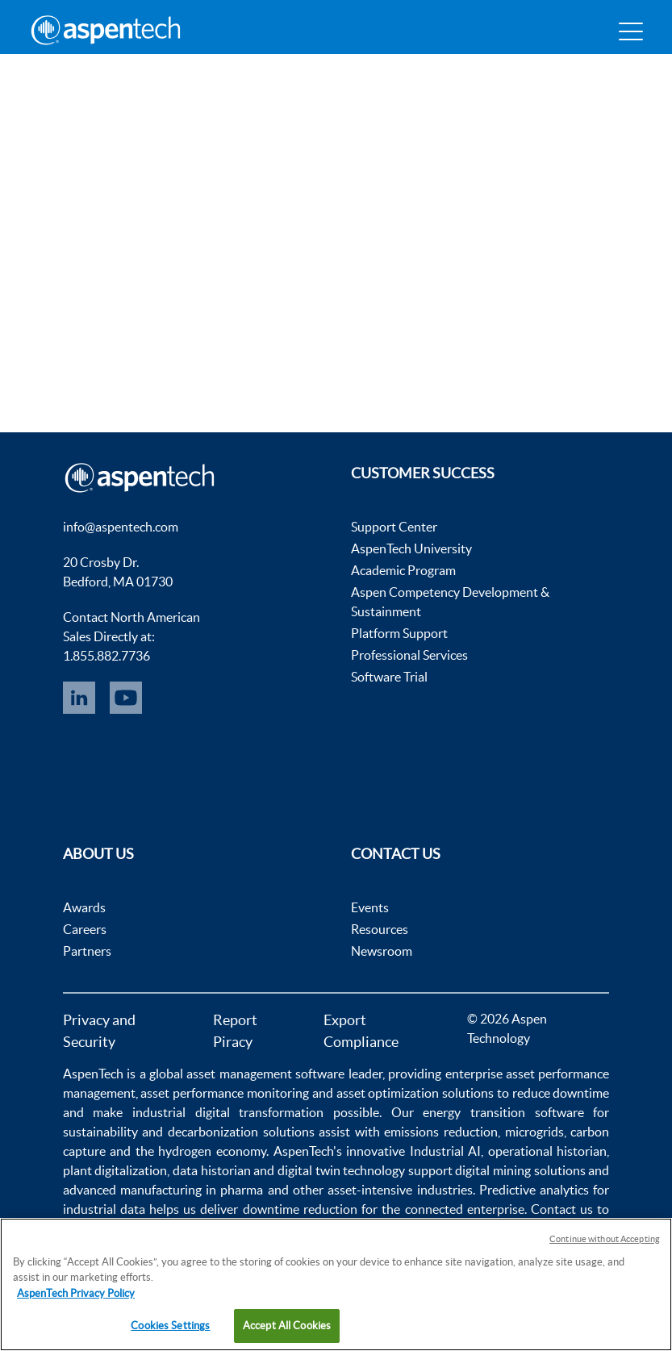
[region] (336, 1284)
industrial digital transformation (227, 1112)
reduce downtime (561, 1093)
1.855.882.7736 (106, 655)
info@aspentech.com (120, 526)
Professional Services (409, 655)
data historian (212, 1170)
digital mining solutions (520, 1170)
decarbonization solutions (241, 1131)
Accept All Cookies (287, 1326)
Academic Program (403, 570)
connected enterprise (464, 1209)
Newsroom (381, 951)
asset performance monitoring (224, 1093)
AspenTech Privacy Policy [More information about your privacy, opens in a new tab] (76, 1293)
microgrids (534, 1131)
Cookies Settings (170, 1326)
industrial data (104, 1209)
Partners (87, 951)
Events (370, 907)
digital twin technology (341, 1170)
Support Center (394, 526)
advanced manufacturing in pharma (163, 1189)
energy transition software (503, 1112)
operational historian (547, 1151)
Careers (84, 929)
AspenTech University (411, 548)
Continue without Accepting (604, 1239)
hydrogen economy (212, 1151)
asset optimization (388, 1093)
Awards (84, 907)
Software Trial (389, 676)
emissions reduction (441, 1131)
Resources (379, 929)
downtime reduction (300, 1209)
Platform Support (399, 633)
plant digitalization (115, 1170)
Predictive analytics (534, 1189)
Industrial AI (446, 1151)
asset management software (265, 1073)
